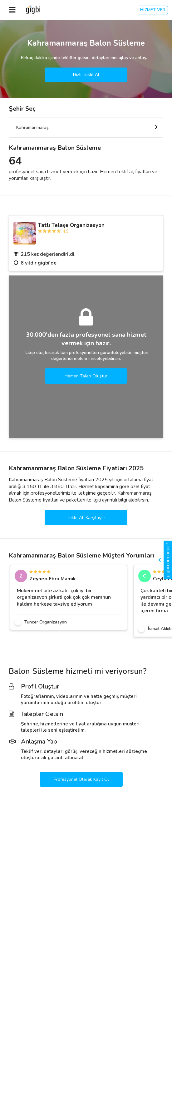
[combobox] (86, 128)
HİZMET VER (152, 10)
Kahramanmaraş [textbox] (32, 127)
